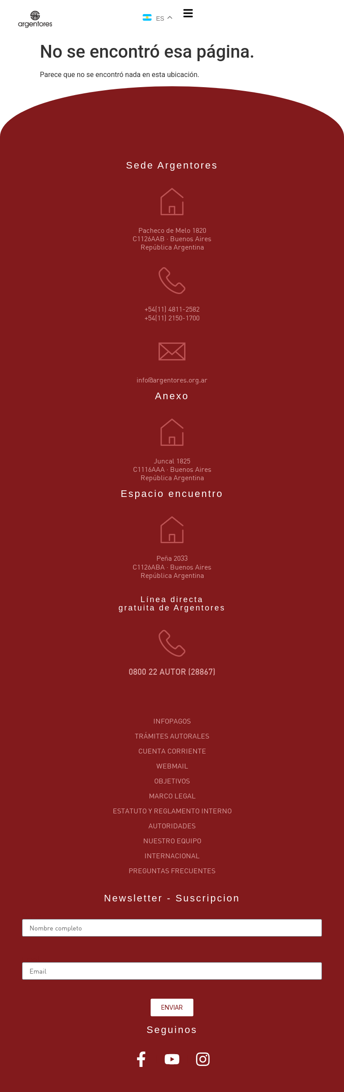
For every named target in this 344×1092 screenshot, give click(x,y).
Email (31, 958)
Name (31, 915)
